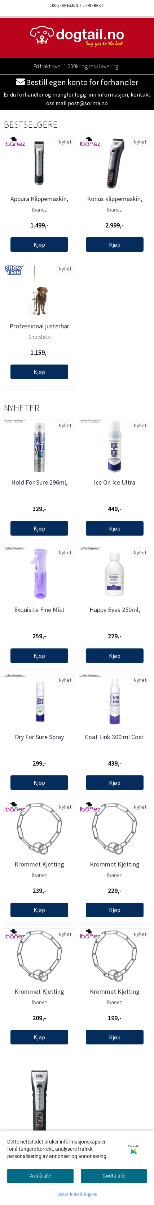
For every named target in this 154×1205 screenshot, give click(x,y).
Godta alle (113, 1176)
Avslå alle (40, 1176)
